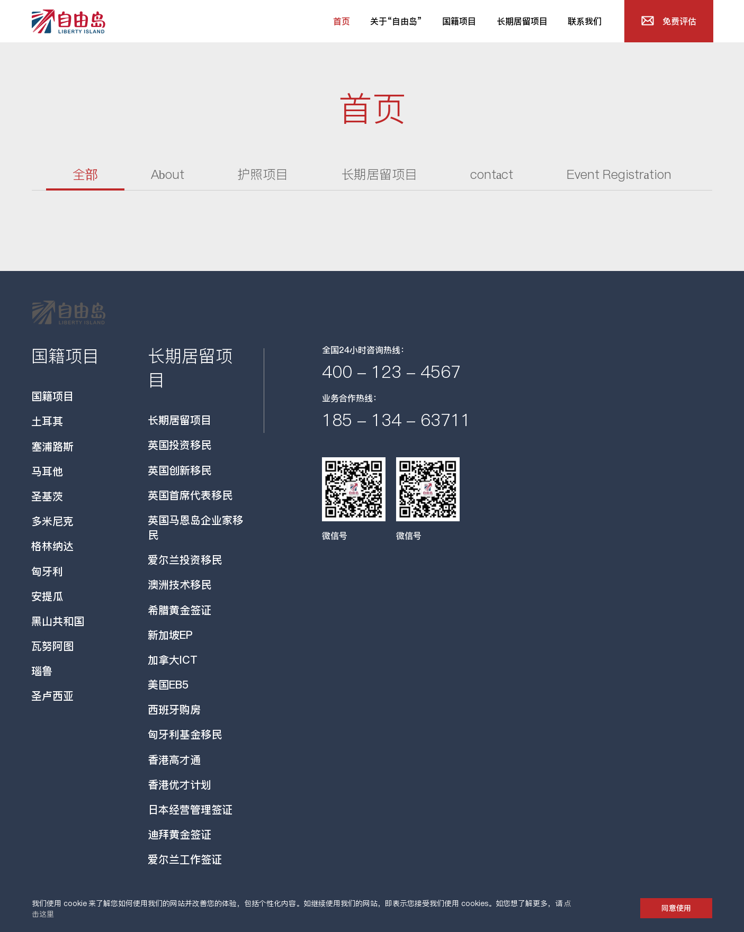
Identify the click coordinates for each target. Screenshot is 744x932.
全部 (85, 174)
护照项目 (262, 174)
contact (492, 174)
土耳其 (47, 421)
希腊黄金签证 (179, 610)
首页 (346, 24)
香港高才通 (174, 760)
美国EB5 (168, 684)
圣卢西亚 (52, 696)
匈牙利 (47, 571)
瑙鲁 (41, 671)
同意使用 (676, 908)
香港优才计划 (179, 784)
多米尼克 (52, 521)
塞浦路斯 (52, 446)
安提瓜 (47, 596)
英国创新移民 (179, 470)
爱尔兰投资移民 (185, 560)
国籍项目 (459, 21)
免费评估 (679, 21)
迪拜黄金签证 (179, 834)
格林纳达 (52, 546)
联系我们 (585, 21)
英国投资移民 (179, 445)
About (167, 174)
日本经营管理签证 (190, 809)
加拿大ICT (173, 660)
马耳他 (47, 471)
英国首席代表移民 (190, 495)
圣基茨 (47, 496)
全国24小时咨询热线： (365, 350)
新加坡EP (170, 635)
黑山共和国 (57, 621)
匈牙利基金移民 (185, 734)
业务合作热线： (351, 398)
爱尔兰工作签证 (185, 859)
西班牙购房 (174, 709)
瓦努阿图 (52, 646)
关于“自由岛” (396, 21)
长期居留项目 (522, 21)
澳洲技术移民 (179, 584)
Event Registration (619, 174)
